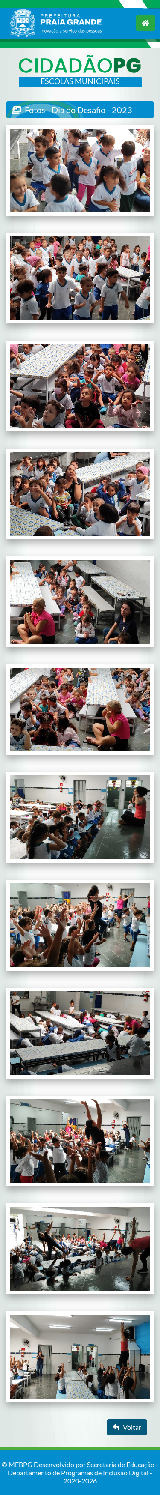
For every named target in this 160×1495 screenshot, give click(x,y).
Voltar (127, 1427)
